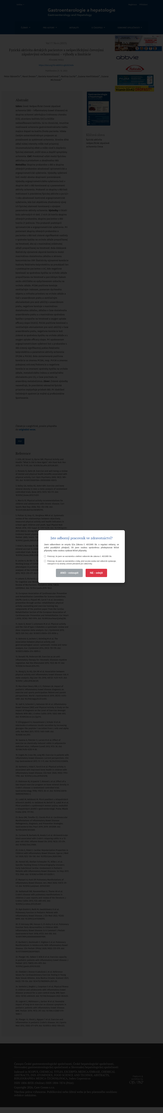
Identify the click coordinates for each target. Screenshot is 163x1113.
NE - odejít (96, 572)
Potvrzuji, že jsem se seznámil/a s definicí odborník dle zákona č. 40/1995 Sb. (78, 556)
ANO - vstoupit (69, 572)
